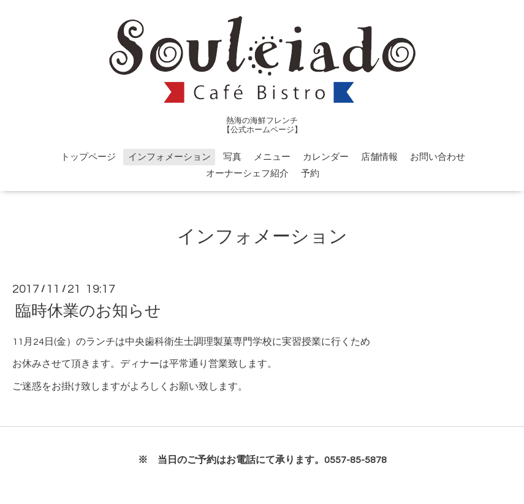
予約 (310, 173)
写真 (232, 157)
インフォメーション (169, 157)
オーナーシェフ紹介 (247, 173)
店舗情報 (379, 157)
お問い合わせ (437, 157)
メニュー (272, 157)
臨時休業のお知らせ (88, 310)
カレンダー (326, 157)
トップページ (88, 157)
